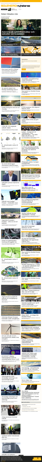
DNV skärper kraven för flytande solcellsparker (28, 409)
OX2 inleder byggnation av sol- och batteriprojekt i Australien (30, 411)
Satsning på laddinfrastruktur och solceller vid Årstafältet (29, 408)
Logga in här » (38, 98)
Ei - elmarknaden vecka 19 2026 (26, 406)
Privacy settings (21, 455)
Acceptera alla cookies (37, 459)
